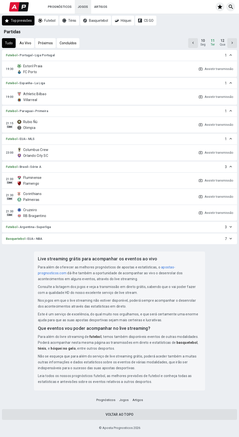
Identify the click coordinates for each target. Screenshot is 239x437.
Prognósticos (60, 7)
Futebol (11, 55)
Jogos (83, 7)
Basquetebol (15, 239)
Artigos (101, 7)
